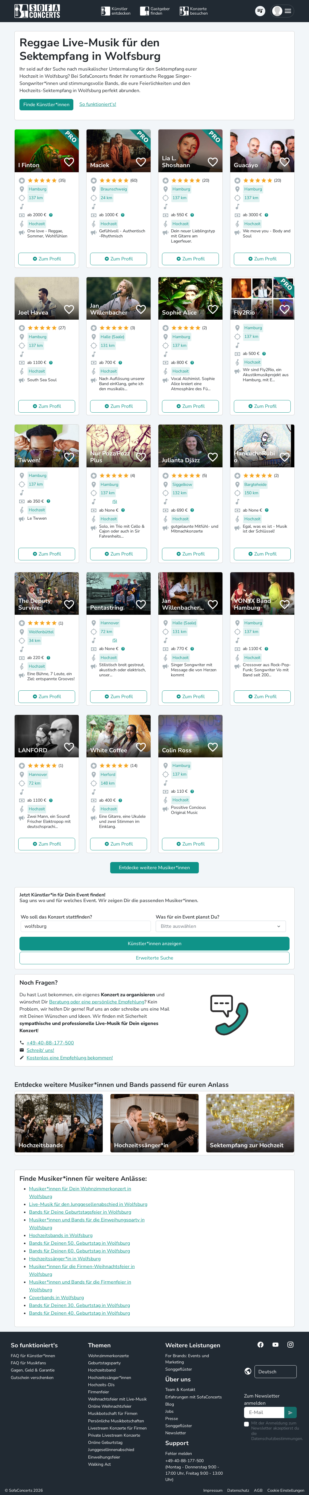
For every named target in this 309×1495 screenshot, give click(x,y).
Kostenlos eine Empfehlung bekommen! (70, 1058)
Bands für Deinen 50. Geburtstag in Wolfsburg (79, 1243)
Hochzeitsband (102, 1370)
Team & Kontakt (180, 1389)
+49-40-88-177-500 (50, 1043)
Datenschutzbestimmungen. (277, 1438)
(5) (114, 501)
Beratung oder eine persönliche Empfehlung (96, 1002)
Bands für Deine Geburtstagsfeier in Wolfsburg (80, 1212)
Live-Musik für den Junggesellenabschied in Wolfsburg (88, 1204)
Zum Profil (50, 259)
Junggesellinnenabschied (111, 1450)
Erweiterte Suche (154, 958)
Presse (171, 1418)
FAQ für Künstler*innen (33, 1356)
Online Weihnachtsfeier (109, 1406)
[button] (282, 11)
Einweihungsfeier (104, 1457)
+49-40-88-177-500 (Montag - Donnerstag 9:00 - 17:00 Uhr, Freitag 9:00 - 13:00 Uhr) (194, 1470)
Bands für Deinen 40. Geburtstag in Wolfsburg (79, 1313)
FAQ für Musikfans (28, 1363)
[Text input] (264, 1412)
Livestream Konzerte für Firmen (117, 1428)
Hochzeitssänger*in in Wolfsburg (65, 1259)
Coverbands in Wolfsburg (56, 1297)
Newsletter (175, 1433)
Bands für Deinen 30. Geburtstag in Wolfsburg (79, 1305)
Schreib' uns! (40, 1050)
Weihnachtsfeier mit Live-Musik (117, 1399)
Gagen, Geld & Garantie (32, 1370)
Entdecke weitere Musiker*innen (154, 867)
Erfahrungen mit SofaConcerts (193, 1397)
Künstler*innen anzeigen (154, 943)
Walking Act (99, 1464)
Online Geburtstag (105, 1442)
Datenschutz (238, 1490)
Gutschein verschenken (32, 1377)
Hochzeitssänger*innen (109, 1377)
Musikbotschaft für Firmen (112, 1413)
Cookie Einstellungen (285, 1490)
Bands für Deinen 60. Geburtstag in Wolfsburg (79, 1251)
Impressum (212, 1490)
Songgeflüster (178, 1369)
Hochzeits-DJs (101, 1385)
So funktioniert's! (97, 104)
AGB (258, 1490)
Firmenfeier (98, 1392)
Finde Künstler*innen (46, 104)
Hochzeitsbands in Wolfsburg (61, 1235)
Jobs (169, 1411)
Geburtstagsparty (104, 1363)
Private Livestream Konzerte (114, 1435)
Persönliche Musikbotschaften (116, 1421)
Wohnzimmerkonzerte (108, 1356)
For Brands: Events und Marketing (187, 1359)
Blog (169, 1404)
